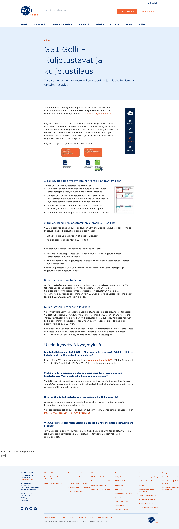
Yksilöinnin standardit (99, 477)
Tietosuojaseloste (50, 517)
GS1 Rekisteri (120, 481)
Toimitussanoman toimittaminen (79, 487)
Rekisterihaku (120, 505)
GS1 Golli (118, 489)
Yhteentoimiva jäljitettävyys (149, 477)
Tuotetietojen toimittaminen (78, 483)
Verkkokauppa (127, 11)
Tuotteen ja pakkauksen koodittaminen (76, 478)
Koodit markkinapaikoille (53, 483)
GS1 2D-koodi (144, 485)
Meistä (24, 24)
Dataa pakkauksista (146, 503)
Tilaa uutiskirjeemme (85, 517)
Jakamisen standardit (99, 485)
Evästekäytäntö (67, 517)
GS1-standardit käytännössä (149, 507)
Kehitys (129, 24)
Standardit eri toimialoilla (100, 489)
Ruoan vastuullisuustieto (147, 495)
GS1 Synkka (119, 485)
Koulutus (118, 497)
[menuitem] (152, 3)
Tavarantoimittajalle (61, 24)
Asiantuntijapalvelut (122, 501)
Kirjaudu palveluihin (105, 517)
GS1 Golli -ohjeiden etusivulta (99, 113)
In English (152, 3)
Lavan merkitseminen (75, 491)
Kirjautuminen (148, 11)
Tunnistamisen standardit (100, 481)
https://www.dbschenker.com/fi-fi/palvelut (67, 413)
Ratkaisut (115, 24)
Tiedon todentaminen (146, 481)
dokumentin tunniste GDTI (100, 360)
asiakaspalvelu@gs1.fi (28, 479)
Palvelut (99, 24)
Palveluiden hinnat (121, 509)
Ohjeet (142, 24)
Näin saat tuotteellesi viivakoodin (52, 478)
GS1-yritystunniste (121, 477)
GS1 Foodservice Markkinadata (126, 493)
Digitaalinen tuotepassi (147, 499)
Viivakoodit (39, 24)
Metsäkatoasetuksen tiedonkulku (146, 490)
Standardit (84, 24)
